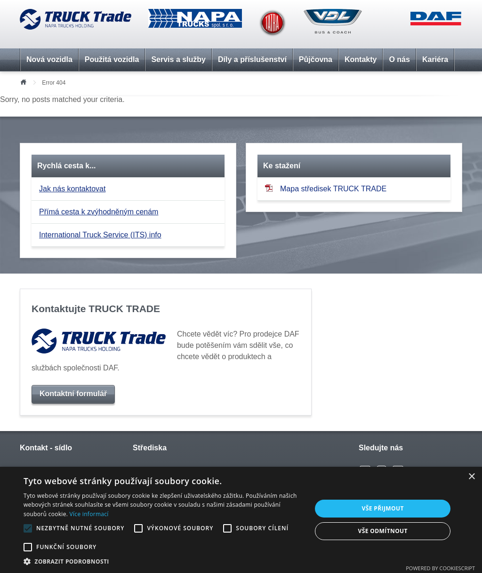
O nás (399, 59)
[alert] (241, 520)
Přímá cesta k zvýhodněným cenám (98, 212)
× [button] (471, 476)
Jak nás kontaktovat (72, 189)
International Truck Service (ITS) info (100, 235)
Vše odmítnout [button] (382, 531)
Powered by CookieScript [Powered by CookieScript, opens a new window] (440, 568)
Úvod (23, 81)
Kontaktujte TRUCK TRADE (96, 308)
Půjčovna (315, 59)
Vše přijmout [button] (383, 508)
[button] (163, 561)
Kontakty (361, 59)
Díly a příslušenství (252, 59)
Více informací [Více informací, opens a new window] (89, 514)
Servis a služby (178, 59)
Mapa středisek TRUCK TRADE (325, 188)
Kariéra (435, 59)
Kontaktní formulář (73, 394)
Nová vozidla (49, 59)
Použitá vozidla (112, 59)
